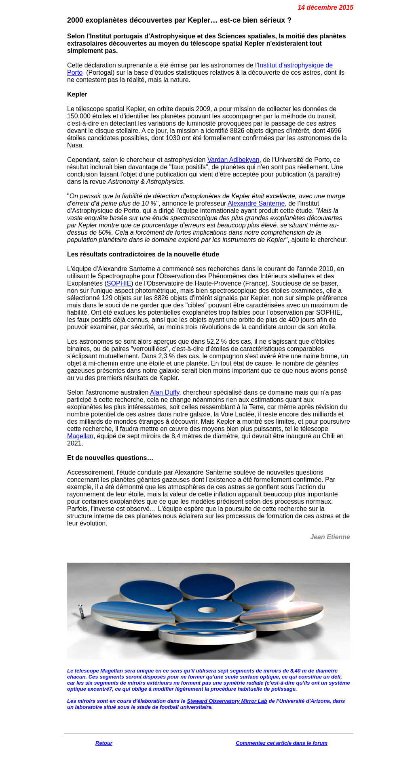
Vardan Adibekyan (233, 159)
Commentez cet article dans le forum (281, 743)
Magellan (80, 436)
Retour (103, 743)
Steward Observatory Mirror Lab (227, 701)
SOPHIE (119, 283)
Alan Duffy (164, 392)
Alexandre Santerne (256, 203)
